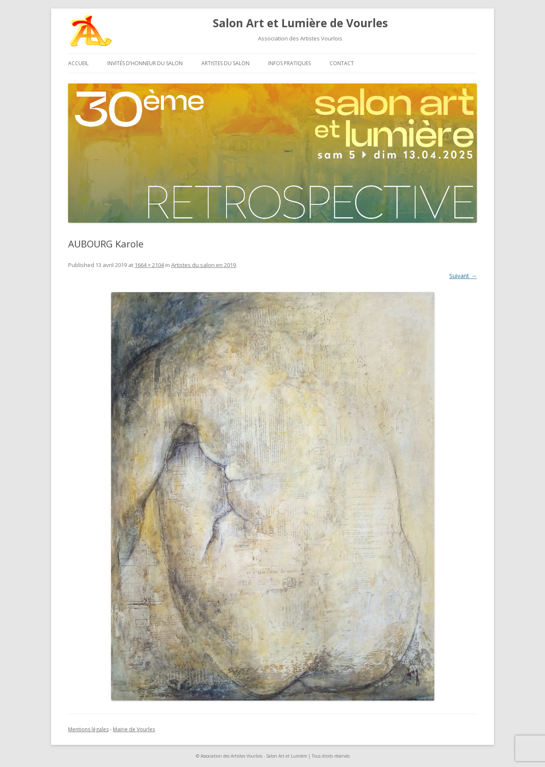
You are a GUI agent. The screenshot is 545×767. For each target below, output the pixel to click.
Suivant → (463, 276)
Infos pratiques (289, 63)
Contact (342, 63)
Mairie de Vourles (134, 729)
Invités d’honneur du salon (145, 63)
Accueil (78, 63)
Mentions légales (88, 729)
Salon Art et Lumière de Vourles (300, 23)
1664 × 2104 (149, 265)
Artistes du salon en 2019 (203, 265)
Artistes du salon (225, 63)
